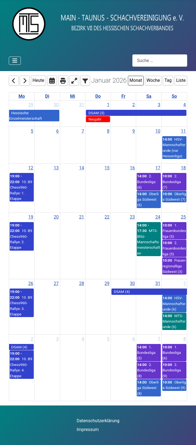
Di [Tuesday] (47, 96)
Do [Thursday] (97, 96)
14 (81, 167)
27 (56, 283)
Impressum (88, 429)
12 (30, 167)
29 (30, 104)
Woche (153, 80)
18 (183, 167)
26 (30, 283)
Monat (136, 80)
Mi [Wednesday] (72, 96)
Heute (38, 80)
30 (56, 104)
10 (157, 131)
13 (56, 167)
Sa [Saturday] (148, 96)
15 (107, 167)
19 (30, 217)
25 (183, 217)
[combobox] (159, 60)
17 (157, 167)
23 (132, 217)
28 (81, 283)
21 (81, 217)
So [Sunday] (174, 96)
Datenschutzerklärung (98, 420)
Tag (168, 80)
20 (56, 217)
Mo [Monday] (22, 96)
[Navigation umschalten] (15, 61)
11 (183, 131)
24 (157, 217)
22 (107, 217)
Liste (181, 80)
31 (81, 104)
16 (132, 167)
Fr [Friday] (123, 96)
